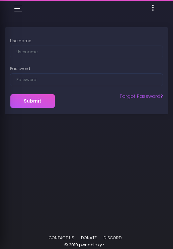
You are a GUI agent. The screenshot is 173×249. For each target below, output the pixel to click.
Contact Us (61, 238)
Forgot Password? (141, 96)
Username (20, 41)
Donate (89, 238)
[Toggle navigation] (153, 8)
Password (20, 68)
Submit (32, 101)
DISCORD (112, 238)
